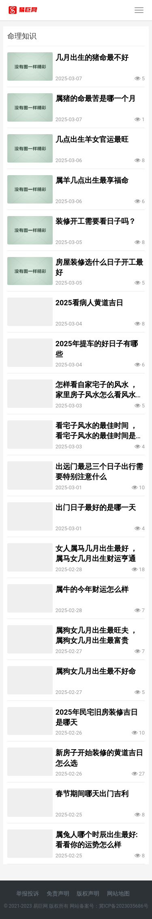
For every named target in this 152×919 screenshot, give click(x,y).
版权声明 (88, 893)
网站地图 (118, 893)
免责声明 (58, 893)
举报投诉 (27, 893)
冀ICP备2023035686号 (123, 906)
